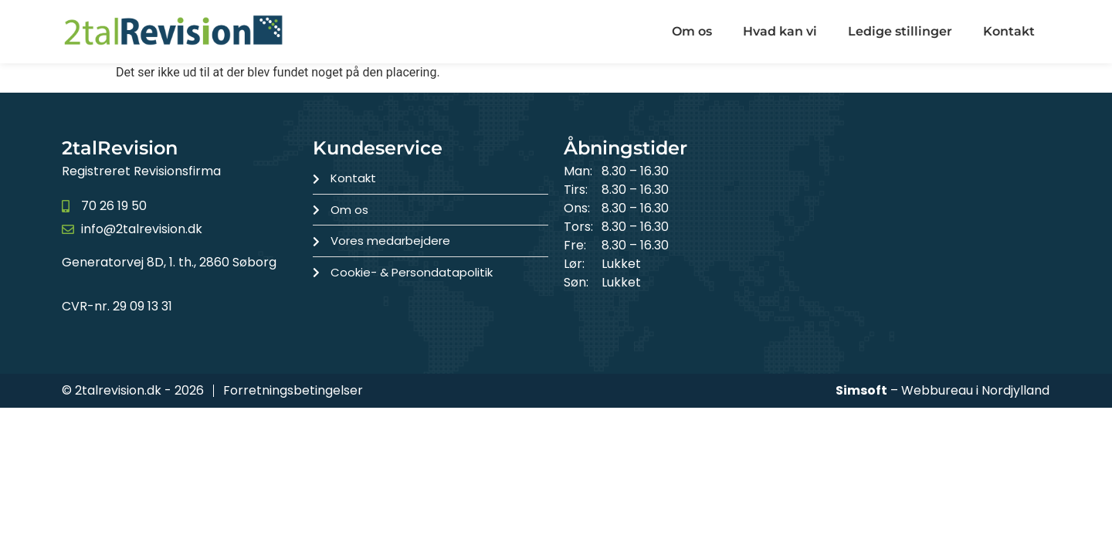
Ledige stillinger (900, 31)
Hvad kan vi (780, 31)
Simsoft (861, 390)
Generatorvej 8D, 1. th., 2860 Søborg (169, 262)
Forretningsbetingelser (293, 390)
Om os (692, 31)
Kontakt (1009, 31)
